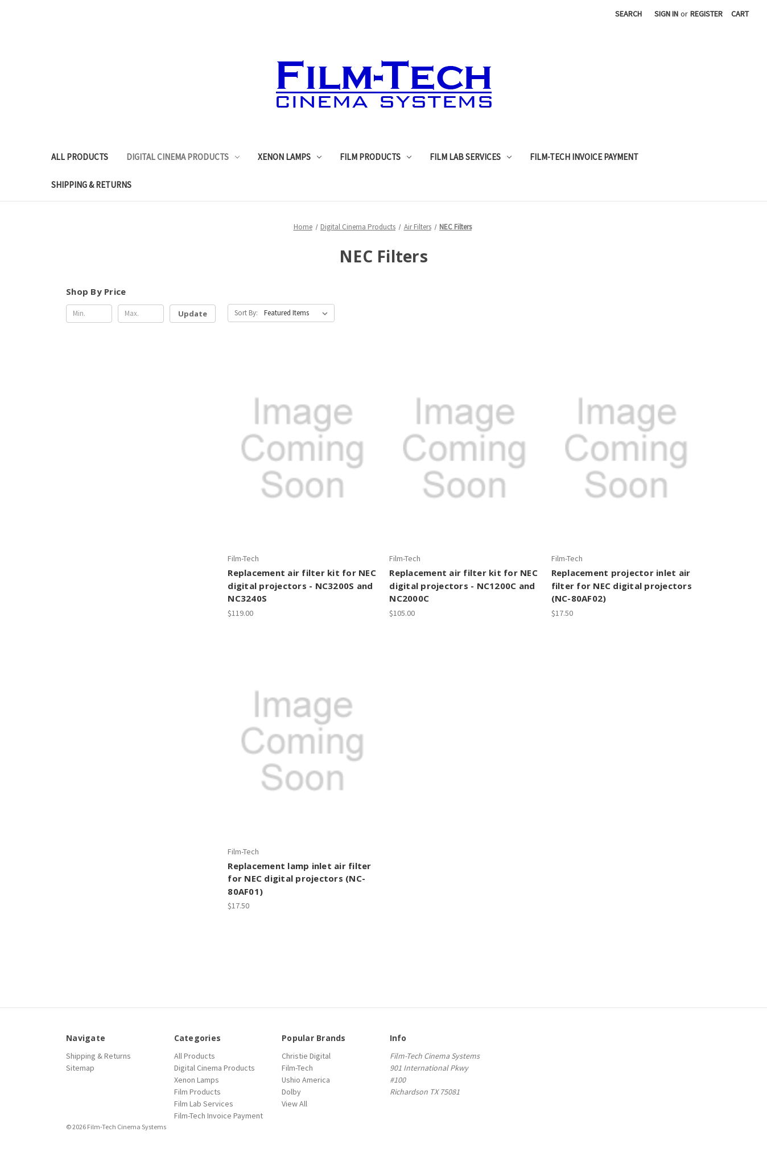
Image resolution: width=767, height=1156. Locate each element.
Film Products (375, 156)
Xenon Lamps (289, 156)
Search (628, 14)
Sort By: (246, 313)
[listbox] (298, 313)
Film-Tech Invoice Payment (584, 156)
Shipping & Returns (91, 184)
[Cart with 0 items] (740, 14)
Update (192, 313)
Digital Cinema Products (183, 156)
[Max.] (141, 314)
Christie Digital (306, 1056)
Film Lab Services (471, 156)
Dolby (291, 1092)
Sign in (666, 14)
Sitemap (80, 1068)
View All (294, 1104)
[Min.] (89, 314)
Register (706, 14)
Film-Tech (297, 1068)
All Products (79, 156)
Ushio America (306, 1080)
